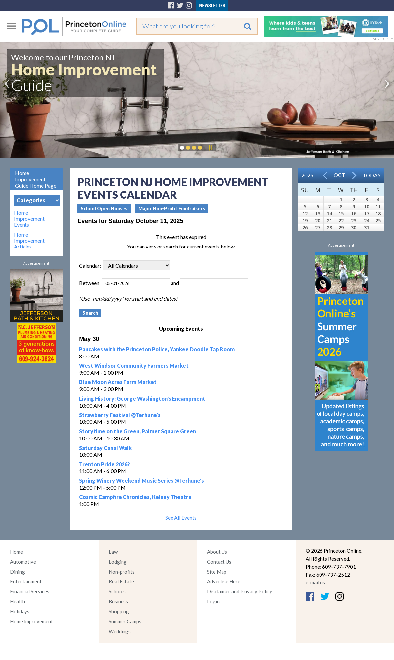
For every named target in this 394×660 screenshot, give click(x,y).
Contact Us (219, 562)
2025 (307, 175)
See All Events (181, 517)
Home (16, 552)
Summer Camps (125, 621)
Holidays (19, 611)
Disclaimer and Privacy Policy (239, 591)
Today (372, 175)
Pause (210, 148)
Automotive (23, 562)
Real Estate (121, 581)
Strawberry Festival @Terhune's (120, 415)
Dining (17, 572)
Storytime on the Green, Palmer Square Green (137, 431)
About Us (217, 552)
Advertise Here (223, 581)
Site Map (216, 572)
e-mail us (315, 582)
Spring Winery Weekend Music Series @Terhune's (141, 480)
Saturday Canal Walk (105, 448)
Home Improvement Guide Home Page (35, 179)
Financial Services (29, 591)
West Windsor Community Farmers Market (134, 365)
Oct (339, 175)
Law (113, 552)
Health (17, 601)
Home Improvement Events (29, 219)
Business (118, 601)
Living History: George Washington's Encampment (142, 398)
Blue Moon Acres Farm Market (118, 382)
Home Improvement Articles (29, 240)
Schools (117, 591)
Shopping (119, 611)
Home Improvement (31, 621)
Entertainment (26, 581)
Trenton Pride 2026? (104, 464)
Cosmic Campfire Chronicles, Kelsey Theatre (135, 497)
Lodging (118, 562)
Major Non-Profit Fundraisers (171, 208)
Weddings (120, 631)
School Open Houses (104, 208)
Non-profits (122, 572)
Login (213, 601)
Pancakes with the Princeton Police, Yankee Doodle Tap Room (157, 349)
